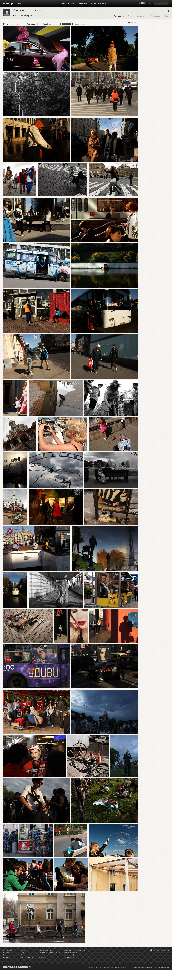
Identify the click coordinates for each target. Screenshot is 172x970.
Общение (82, 3)
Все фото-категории (12, 24)
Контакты (41, 957)
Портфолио (28, 16)
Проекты (6, 955)
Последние (31, 24)
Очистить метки (78, 24)
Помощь (41, 955)
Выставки (6, 957)
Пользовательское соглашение (74, 950)
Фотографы (25, 955)
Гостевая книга (141, 16)
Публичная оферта (70, 952)
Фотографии (68, 3)
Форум (23, 950)
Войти (149, 3)
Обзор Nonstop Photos (46, 950)
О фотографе (156, 16)
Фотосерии (7, 952)
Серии (129, 16)
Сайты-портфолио (27, 957)
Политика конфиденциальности (75, 955)
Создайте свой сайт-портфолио (49, 952)
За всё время (48, 24)
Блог (22, 952)
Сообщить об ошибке (161, 950)
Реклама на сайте (70, 957)
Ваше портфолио (99, 3)
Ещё (167, 16)
